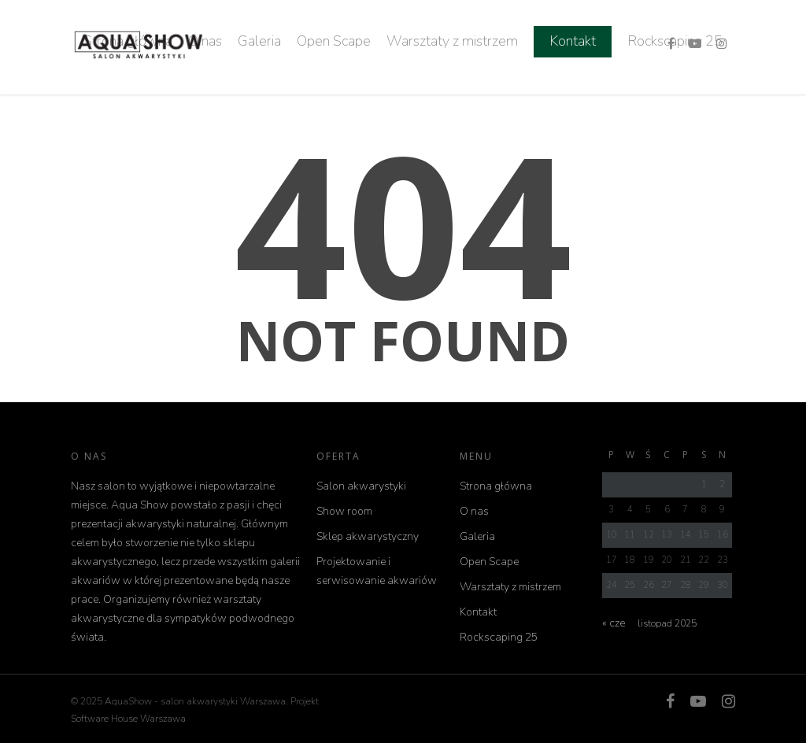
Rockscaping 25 (499, 637)
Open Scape (334, 40)
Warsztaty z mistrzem (452, 40)
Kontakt (572, 40)
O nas (474, 511)
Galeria (259, 40)
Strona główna (496, 486)
